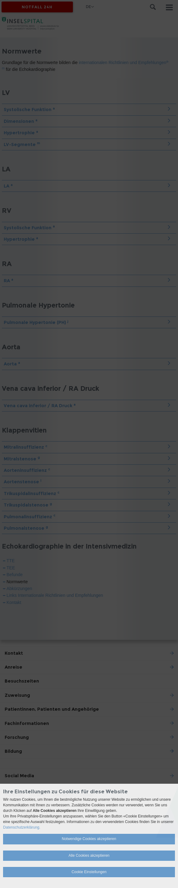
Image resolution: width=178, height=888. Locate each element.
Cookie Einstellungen (89, 872)
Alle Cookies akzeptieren (89, 855)
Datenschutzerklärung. (21, 827)
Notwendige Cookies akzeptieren (89, 839)
